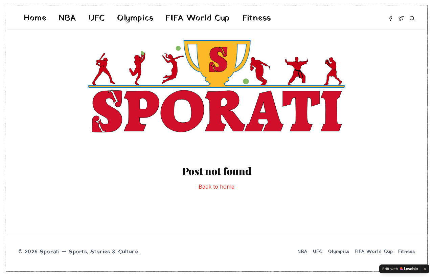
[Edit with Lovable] (400, 269)
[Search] (412, 18)
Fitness (256, 18)
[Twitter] (401, 18)
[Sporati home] (216, 86)
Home (35, 18)
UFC (96, 18)
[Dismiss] (425, 269)
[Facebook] (390, 18)
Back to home (216, 186)
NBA (67, 18)
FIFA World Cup (197, 18)
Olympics (135, 18)
